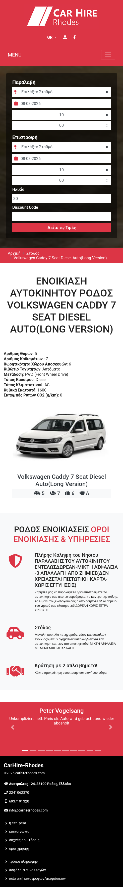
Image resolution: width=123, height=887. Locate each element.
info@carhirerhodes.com (28, 810)
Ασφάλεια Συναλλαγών (27, 870)
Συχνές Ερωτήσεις (24, 840)
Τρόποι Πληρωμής (23, 862)
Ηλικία (18, 189)
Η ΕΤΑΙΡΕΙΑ (17, 823)
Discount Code (25, 207)
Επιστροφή (24, 137)
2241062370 (19, 792)
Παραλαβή (23, 82)
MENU (15, 55)
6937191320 (19, 801)
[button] (12, 727)
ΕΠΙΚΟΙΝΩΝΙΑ (19, 832)
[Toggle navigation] (108, 55)
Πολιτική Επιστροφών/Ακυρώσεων (37, 878)
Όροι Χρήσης (19, 848)
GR (50, 37)
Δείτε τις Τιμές (61, 227)
